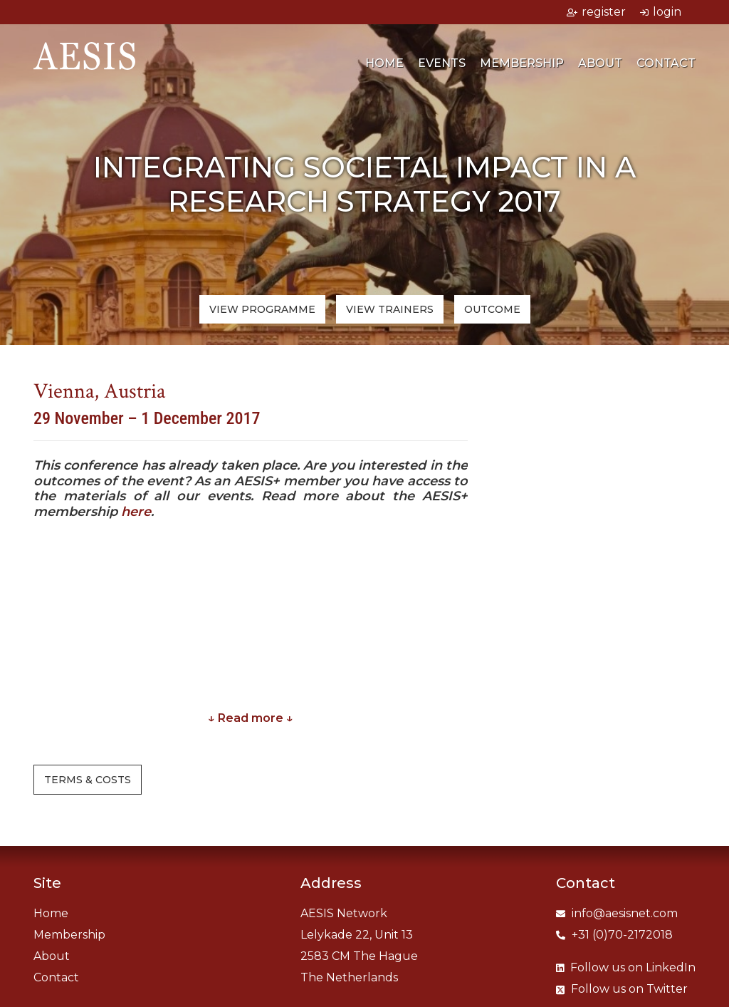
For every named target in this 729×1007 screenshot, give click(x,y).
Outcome (492, 309)
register (596, 12)
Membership (522, 66)
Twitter (622, 989)
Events (442, 66)
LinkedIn (626, 967)
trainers (390, 309)
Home (384, 66)
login (660, 12)
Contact (666, 66)
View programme (262, 309)
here (136, 512)
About (600, 66)
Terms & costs (87, 779)
